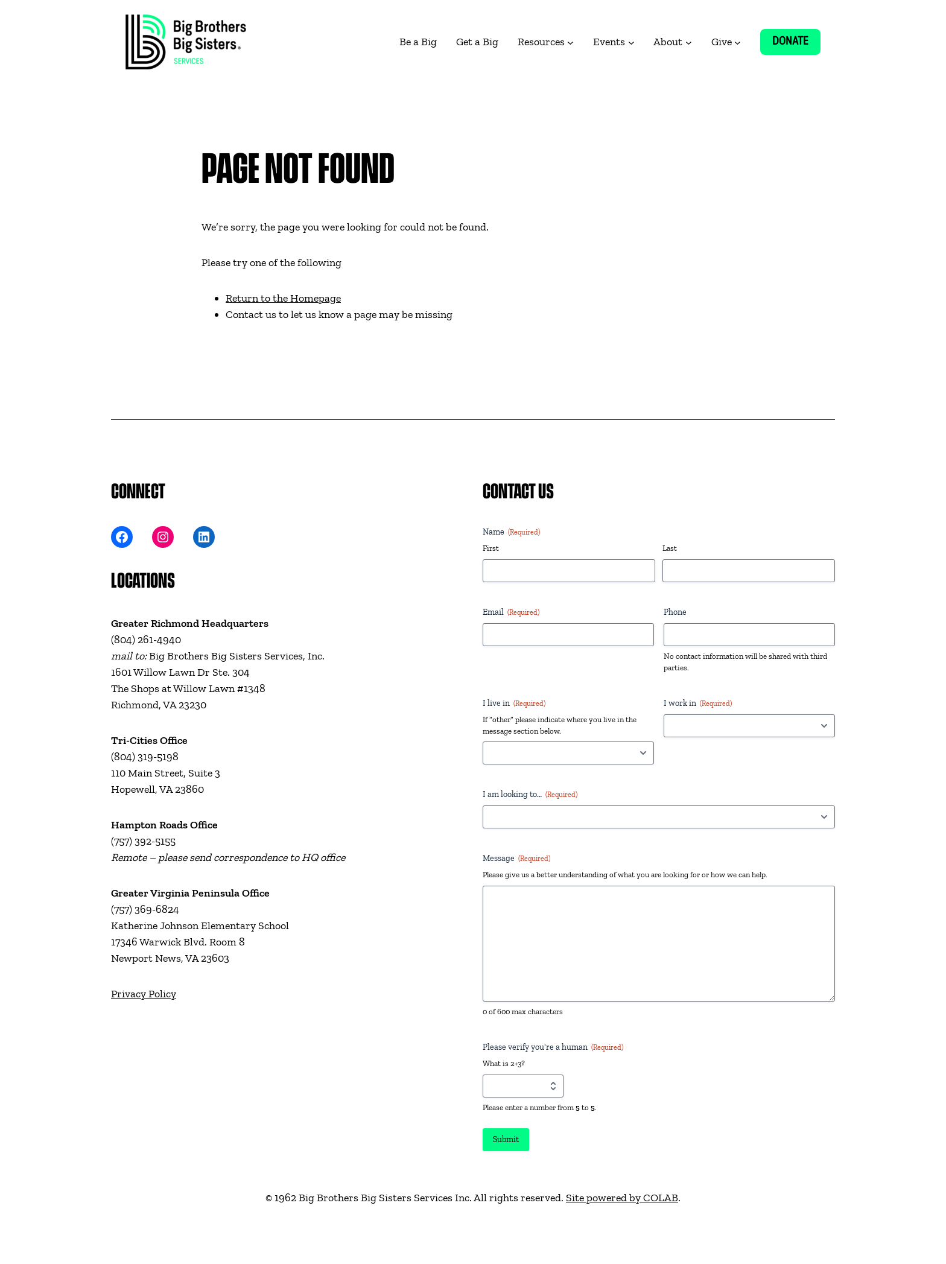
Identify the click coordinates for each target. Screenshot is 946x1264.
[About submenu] (688, 42)
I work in (698, 703)
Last (669, 548)
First (491, 548)
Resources (541, 41)
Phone (675, 612)
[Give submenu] (737, 42)
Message (516, 858)
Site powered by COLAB (622, 1197)
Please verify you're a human (553, 1047)
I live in (514, 703)
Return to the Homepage (283, 298)
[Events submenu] (631, 42)
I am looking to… (530, 794)
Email (511, 612)
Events (609, 41)
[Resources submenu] (570, 42)
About (667, 41)
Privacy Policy (143, 993)
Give (721, 41)
